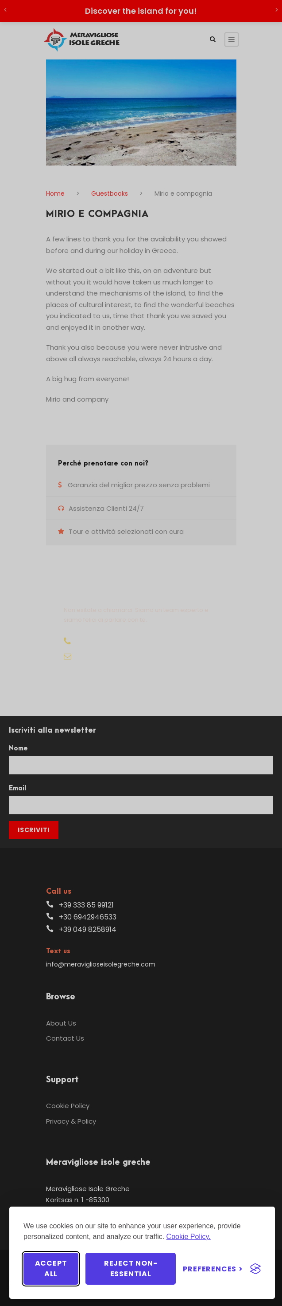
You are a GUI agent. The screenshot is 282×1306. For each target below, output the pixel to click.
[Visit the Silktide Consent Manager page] (255, 1268)
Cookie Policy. (188, 1236)
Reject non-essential (131, 1268)
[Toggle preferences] (213, 1268)
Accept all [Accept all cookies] (51, 1268)
